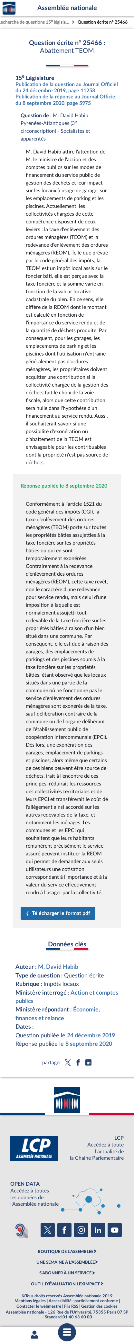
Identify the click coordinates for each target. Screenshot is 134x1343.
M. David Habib (58, 967)
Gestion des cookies (99, 1306)
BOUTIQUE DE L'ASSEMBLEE (65, 1252)
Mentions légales (30, 1301)
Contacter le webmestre (38, 1306)
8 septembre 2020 (88, 1044)
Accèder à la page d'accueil (9, 8)
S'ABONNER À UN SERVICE (65, 1273)
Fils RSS (71, 1306)
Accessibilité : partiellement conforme (83, 1301)
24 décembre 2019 (91, 1035)
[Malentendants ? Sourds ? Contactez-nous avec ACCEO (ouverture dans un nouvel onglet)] (20, 1230)
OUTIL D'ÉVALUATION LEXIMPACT (65, 1284)
